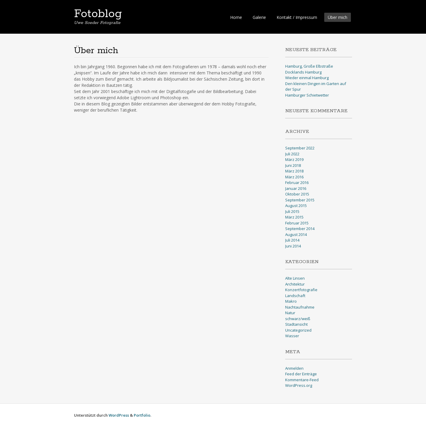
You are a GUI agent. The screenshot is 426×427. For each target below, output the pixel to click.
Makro (291, 301)
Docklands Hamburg (303, 72)
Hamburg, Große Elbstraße (309, 66)
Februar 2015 (297, 223)
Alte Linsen (295, 278)
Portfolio (142, 415)
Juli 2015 (292, 211)
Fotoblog (98, 13)
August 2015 (296, 205)
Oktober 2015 (297, 194)
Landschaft (295, 295)
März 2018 (294, 171)
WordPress (119, 415)
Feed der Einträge (301, 374)
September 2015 (299, 200)
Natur (290, 312)
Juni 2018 (293, 165)
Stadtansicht (296, 324)
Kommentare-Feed (302, 379)
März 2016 (294, 177)
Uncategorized (298, 330)
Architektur (295, 284)
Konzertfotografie (301, 289)
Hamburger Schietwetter (307, 95)
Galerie (259, 17)
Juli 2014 (292, 240)
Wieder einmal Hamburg (307, 77)
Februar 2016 (297, 182)
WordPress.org (298, 385)
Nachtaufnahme (299, 307)
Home (236, 17)
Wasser (292, 335)
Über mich (337, 17)
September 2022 (299, 148)
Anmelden (294, 368)
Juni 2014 (293, 246)
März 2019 (294, 159)
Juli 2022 (292, 154)
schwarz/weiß (297, 318)
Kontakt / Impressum (297, 17)
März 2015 (294, 217)
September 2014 (299, 228)
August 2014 (296, 234)
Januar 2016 (295, 188)
